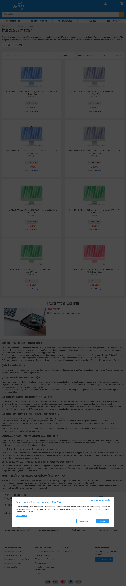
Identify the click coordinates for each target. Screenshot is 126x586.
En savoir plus (21, 516)
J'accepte (103, 521)
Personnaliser (84, 521)
